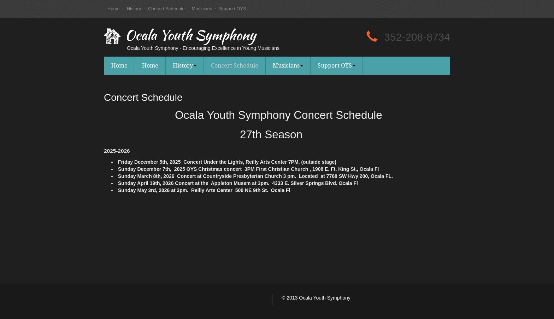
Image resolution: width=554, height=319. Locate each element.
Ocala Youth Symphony (190, 36)
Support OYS (232, 8)
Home (113, 8)
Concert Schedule (166, 8)
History (134, 8)
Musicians (201, 8)
